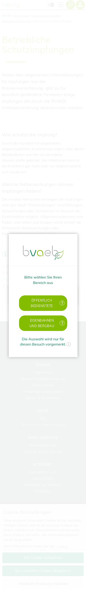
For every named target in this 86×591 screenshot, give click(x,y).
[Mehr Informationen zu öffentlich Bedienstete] (62, 303)
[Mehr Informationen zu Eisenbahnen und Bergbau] (62, 323)
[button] (43, 303)
